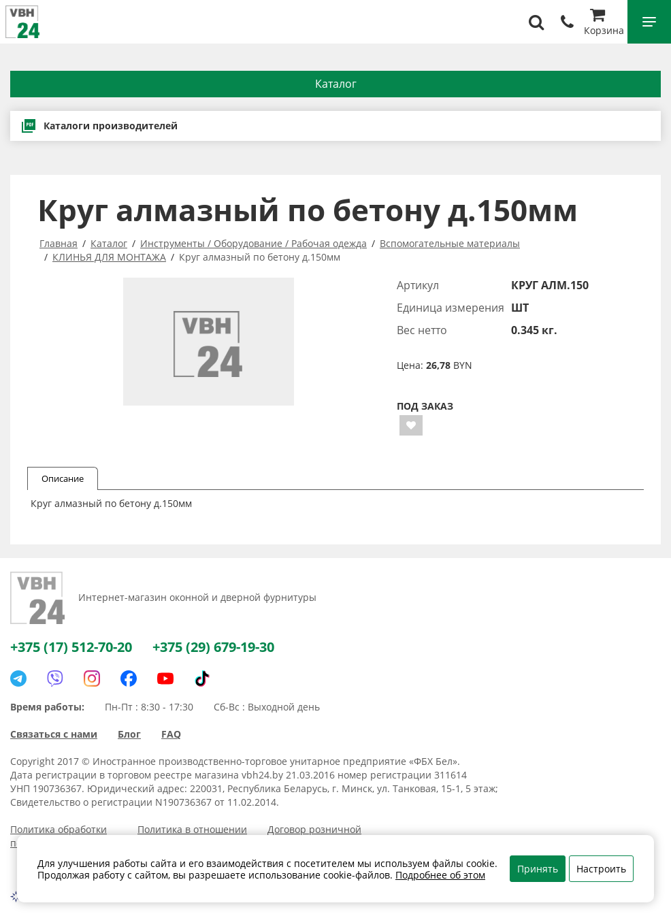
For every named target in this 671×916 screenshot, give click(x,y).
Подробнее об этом (440, 874)
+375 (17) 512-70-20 (71, 647)
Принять (537, 868)
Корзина (604, 23)
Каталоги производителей (99, 126)
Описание (63, 478)
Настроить (601, 868)
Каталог (336, 83)
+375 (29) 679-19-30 (213, 647)
